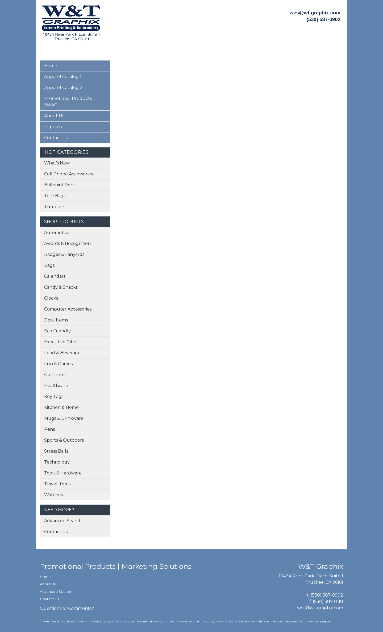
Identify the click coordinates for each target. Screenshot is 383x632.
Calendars (54, 276)
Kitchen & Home (61, 407)
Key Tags (53, 396)
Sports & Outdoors (64, 440)
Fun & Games (58, 363)
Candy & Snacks (61, 287)
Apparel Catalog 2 (63, 87)
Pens (49, 429)
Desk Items (56, 320)
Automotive (56, 232)
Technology (57, 462)
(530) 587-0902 (327, 595)
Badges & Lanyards (64, 254)
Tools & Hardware (63, 473)
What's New (57, 163)
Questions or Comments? (67, 608)
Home (50, 65)
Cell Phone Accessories (68, 173)
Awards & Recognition (67, 243)
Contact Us (56, 137)
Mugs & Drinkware (64, 418)
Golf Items (55, 374)
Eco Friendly (57, 330)
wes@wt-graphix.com (315, 12)
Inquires (53, 126)
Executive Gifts (60, 341)
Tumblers (54, 206)
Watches (53, 494)
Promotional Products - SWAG (69, 101)
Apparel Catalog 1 (62, 76)
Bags (49, 265)
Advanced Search (63, 520)
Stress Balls (56, 451)
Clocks (51, 298)
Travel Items (57, 483)
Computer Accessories (67, 309)
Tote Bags (54, 195)
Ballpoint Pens (59, 184)
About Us (54, 115)
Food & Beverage (62, 352)
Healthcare (56, 385)
